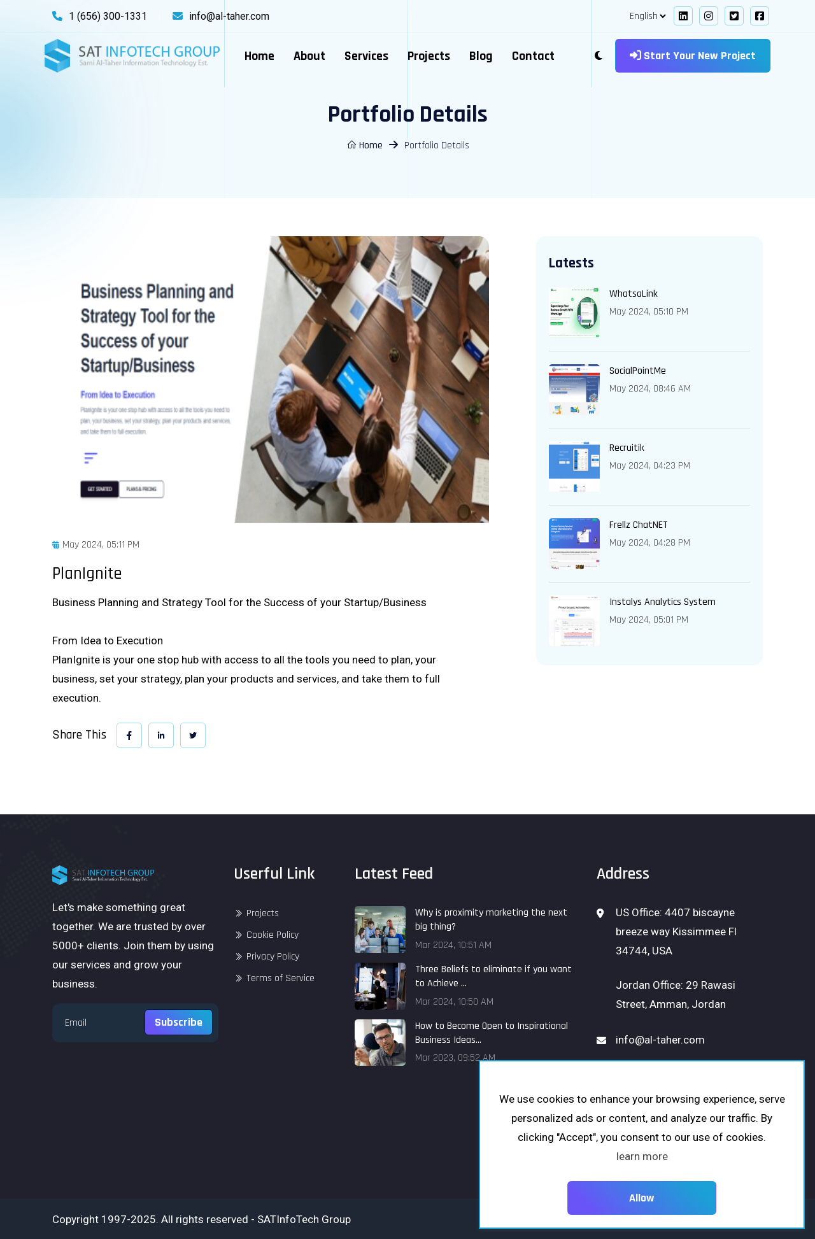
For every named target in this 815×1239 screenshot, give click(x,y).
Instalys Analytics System (662, 602)
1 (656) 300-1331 (108, 16)
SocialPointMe (637, 371)
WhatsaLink (633, 294)
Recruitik (626, 448)
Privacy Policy (272, 956)
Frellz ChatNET (638, 525)
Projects (429, 56)
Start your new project (693, 55)
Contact (533, 56)
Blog (481, 56)
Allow (642, 1198)
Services (366, 56)
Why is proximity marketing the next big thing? (491, 919)
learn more (642, 1156)
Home (259, 56)
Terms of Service (280, 978)
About (309, 56)
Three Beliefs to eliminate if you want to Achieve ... (493, 976)
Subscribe (178, 1022)
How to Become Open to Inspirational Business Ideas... (491, 1033)
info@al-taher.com (229, 16)
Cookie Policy (272, 935)
